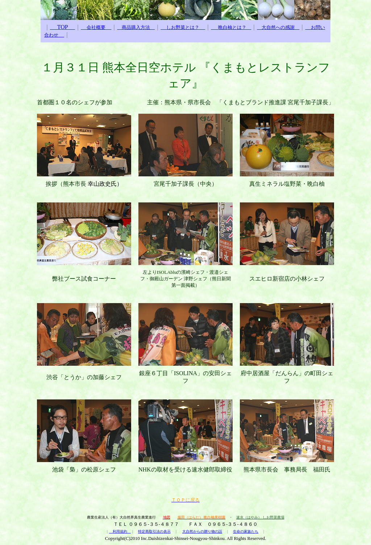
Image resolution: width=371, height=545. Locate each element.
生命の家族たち (245, 531)
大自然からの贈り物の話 (202, 531)
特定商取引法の (150, 531)
